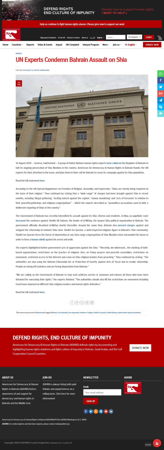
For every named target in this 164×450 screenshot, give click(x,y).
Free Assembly (63, 312)
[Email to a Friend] (82, 302)
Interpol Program (91, 44)
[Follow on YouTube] (106, 411)
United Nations (112, 312)
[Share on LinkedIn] (92, 302)
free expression (73, 312)
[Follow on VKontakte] (111, 411)
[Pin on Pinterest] (87, 302)
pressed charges (126, 225)
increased (21, 220)
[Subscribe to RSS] (96, 411)
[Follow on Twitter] (91, 411)
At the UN (61, 37)
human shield (38, 239)
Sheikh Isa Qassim (100, 312)
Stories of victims (73, 37)
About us (85, 37)
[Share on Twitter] (77, 302)
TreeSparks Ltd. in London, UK (61, 442)
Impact (59, 44)
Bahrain (19, 53)
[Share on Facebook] (72, 302)
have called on (114, 163)
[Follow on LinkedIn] (101, 411)
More (106, 44)
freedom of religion (86, 312)
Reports (30, 44)
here (42, 180)
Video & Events (45, 44)
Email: (86, 386)
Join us (117, 44)
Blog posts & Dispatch (48, 37)
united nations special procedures (129, 312)
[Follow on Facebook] (86, 411)
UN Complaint (72, 44)
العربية (92, 37)
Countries (17, 44)
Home (5, 44)
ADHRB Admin (44, 70)
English (100, 37)
